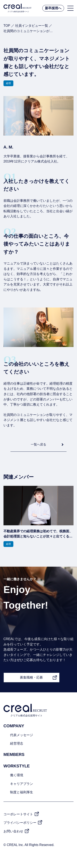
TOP (6, 25)
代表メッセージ (21, 735)
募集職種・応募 (31, 677)
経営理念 (16, 743)
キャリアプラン (21, 784)
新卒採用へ (53, 8)
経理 (8, 83)
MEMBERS (13, 754)
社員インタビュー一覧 (31, 25)
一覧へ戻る (38, 444)
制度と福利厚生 (21, 792)
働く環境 (16, 775)
